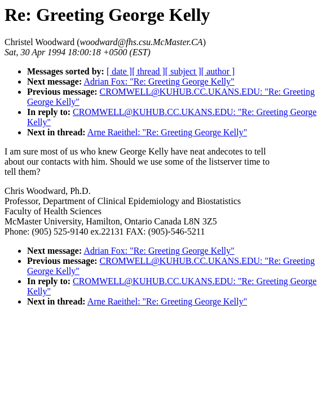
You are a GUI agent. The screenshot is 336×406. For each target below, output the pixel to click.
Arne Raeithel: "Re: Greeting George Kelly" (167, 132)
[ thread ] (148, 71)
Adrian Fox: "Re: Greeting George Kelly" (158, 81)
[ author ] (218, 71)
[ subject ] (183, 71)
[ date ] (119, 71)
